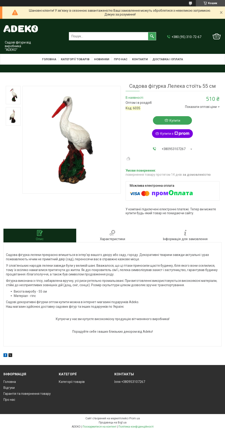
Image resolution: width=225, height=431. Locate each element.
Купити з (174, 134)
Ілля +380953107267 (129, 382)
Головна (49, 59)
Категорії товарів (75, 59)
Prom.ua (134, 418)
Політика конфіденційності (136, 426)
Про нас (120, 59)
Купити (174, 120)
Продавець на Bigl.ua (113, 422)
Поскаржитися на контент (99, 426)
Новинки (101, 59)
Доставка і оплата (167, 59)
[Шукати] (152, 36)
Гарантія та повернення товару (27, 393)
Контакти (140, 59)
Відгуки (9, 388)
